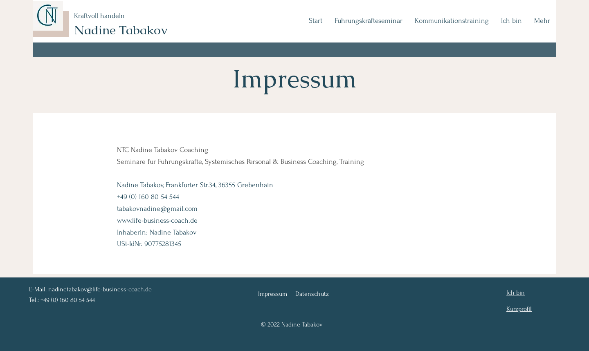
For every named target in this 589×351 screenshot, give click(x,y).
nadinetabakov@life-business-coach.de (100, 289)
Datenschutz (312, 293)
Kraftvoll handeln (99, 16)
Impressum (272, 293)
